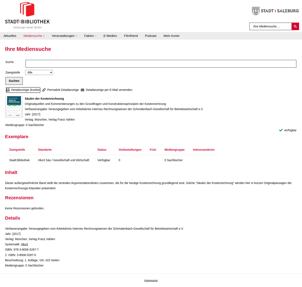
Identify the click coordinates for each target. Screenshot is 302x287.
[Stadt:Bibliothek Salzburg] (27, 15)
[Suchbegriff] (270, 26)
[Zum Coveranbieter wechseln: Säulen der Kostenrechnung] (14, 106)
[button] (34, 36)
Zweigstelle (12, 72)
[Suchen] (295, 26)
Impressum (151, 280)
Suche (9, 62)
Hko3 (24, 244)
